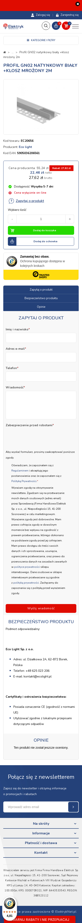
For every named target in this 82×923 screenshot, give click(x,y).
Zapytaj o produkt (26, 200)
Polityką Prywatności (24, 481)
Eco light (25, 147)
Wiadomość (15, 387)
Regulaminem (20, 470)
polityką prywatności (26, 582)
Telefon (12, 368)
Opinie (41, 307)
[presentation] (39, 437)
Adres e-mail (16, 349)
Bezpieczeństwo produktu (41, 298)
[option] (41, 106)
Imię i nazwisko (18, 329)
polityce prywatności (27, 567)
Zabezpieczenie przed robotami (30, 425)
